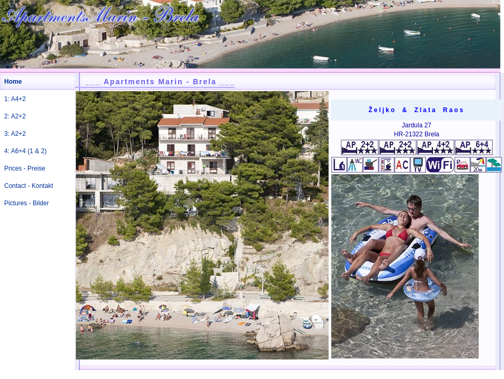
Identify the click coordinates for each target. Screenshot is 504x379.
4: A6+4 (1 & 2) (25, 151)
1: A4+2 (15, 99)
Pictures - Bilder (26, 203)
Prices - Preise (24, 168)
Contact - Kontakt (28, 186)
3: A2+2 (15, 133)
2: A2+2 (15, 116)
